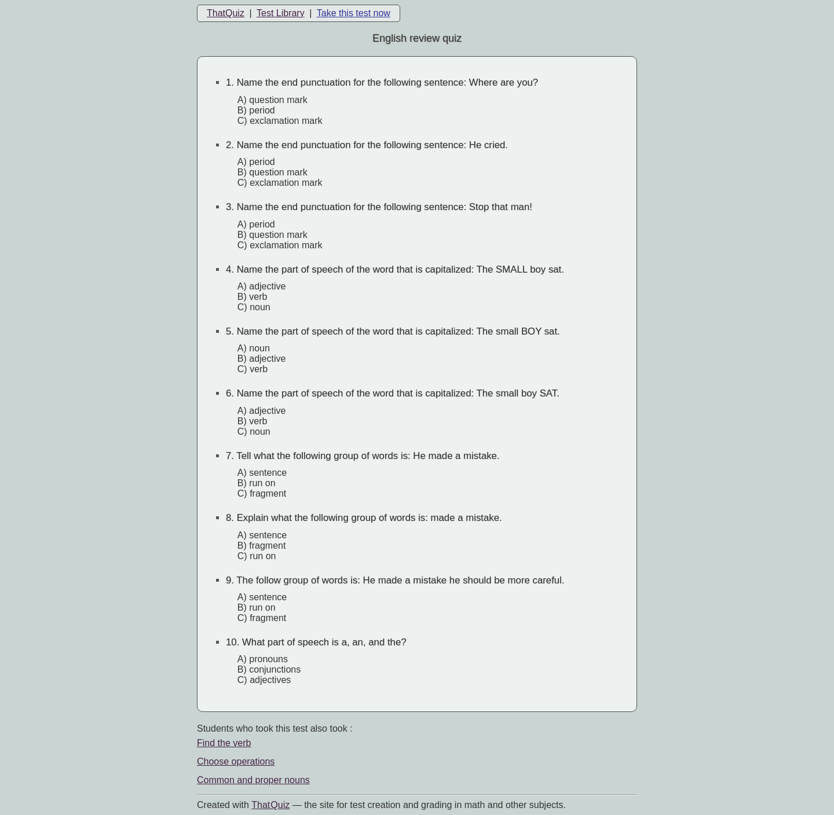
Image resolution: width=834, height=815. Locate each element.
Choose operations (236, 761)
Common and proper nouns (253, 780)
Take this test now (353, 13)
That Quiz (270, 805)
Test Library (281, 13)
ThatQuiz (225, 13)
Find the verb (224, 743)
